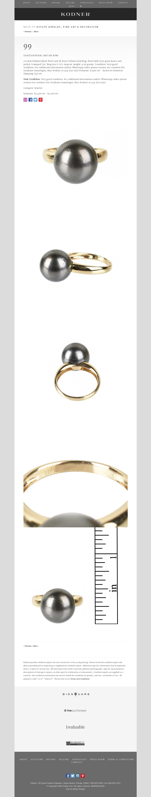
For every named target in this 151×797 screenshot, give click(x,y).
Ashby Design (79, 789)
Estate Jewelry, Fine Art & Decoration (68, 27)
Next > (36, 31)
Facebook (30, 100)
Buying (51, 759)
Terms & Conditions (121, 759)
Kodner (75, 14)
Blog (72, 6)
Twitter (35, 100)
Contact (76, 762)
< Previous (27, 31)
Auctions (37, 759)
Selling (64, 759)
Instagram (78, 776)
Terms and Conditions (80, 679)
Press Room (97, 759)
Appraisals (79, 759)
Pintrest (41, 100)
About (24, 759)
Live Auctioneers (75, 711)
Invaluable (75, 727)
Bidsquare (75, 694)
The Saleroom (75, 743)
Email (25, 100)
